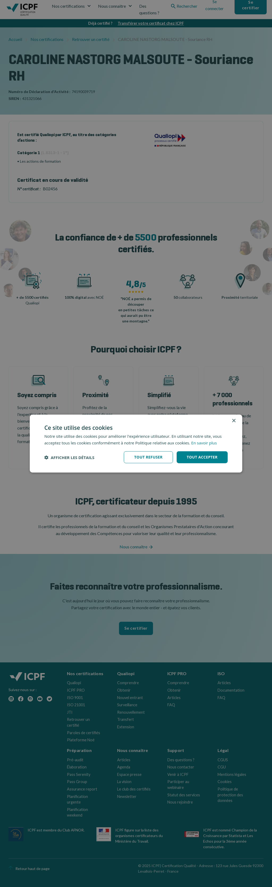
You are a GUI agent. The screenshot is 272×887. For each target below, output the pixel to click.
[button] (69, 457)
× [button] (234, 421)
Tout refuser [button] (148, 457)
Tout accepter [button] (202, 457)
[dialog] (136, 443)
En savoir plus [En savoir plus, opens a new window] (204, 442)
